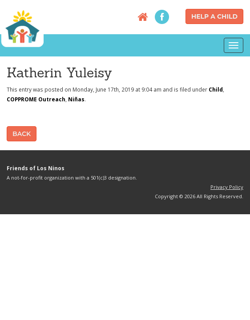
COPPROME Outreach (36, 99)
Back (21, 134)
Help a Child (214, 16)
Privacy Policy (226, 187)
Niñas (76, 99)
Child (216, 89)
